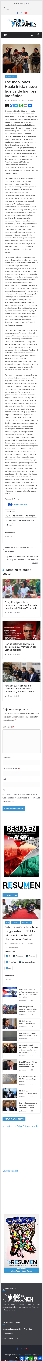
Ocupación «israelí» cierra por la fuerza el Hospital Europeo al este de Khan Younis (22, 559)
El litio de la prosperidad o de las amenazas (18, 549)
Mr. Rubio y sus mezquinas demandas (27, 1022)
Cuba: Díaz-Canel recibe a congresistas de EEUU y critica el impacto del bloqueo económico (21, 933)
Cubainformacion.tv (10, 1338)
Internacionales (11, 76)
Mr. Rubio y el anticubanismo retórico (28, 1092)
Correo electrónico (11, 768)
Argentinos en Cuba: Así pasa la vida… (21, 1126)
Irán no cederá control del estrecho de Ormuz (28, 1034)
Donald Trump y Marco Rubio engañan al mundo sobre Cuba (28, 1064)
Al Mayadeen (8, 1334)
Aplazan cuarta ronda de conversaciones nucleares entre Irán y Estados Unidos (19, 688)
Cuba (7, 922)
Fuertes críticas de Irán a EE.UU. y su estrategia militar (28, 1078)
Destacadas (15, 922)
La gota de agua (10, 1170)
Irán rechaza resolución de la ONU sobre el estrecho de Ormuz (28, 1105)
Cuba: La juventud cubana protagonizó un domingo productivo (28, 1009)
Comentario (8, 727)
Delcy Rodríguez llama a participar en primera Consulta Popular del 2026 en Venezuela (21, 605)
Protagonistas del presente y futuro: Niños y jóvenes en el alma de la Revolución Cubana (28, 1048)
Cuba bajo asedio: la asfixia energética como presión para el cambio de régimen (28, 993)
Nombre (7, 757)
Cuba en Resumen (27, 101)
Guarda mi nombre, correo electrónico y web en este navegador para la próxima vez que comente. (21, 797)
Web (4, 779)
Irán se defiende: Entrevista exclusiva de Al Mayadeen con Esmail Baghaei (20, 646)
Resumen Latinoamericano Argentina (17, 1329)
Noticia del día (26, 922)
